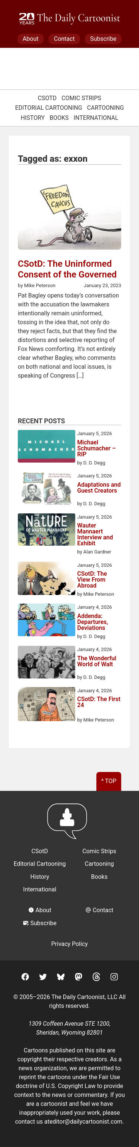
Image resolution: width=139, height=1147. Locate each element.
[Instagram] (114, 978)
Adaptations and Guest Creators (99, 488)
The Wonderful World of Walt (96, 661)
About (31, 38)
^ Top (108, 781)
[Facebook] (25, 978)
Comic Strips (81, 98)
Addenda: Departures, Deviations (92, 622)
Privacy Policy (69, 943)
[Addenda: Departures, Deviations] (46, 621)
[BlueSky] (60, 978)
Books (59, 117)
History (33, 117)
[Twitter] (43, 978)
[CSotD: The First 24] (46, 705)
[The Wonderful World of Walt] (46, 663)
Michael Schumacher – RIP (96, 448)
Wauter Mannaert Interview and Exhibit (95, 534)
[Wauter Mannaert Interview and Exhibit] (46, 530)
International (96, 117)
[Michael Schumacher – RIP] (46, 447)
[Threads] (96, 978)
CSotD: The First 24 (98, 702)
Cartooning (105, 107)
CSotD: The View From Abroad (92, 580)
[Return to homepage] (69, 825)
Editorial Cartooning (48, 107)
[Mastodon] (78, 978)
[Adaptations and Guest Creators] (46, 489)
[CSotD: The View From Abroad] (46, 580)
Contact (64, 38)
